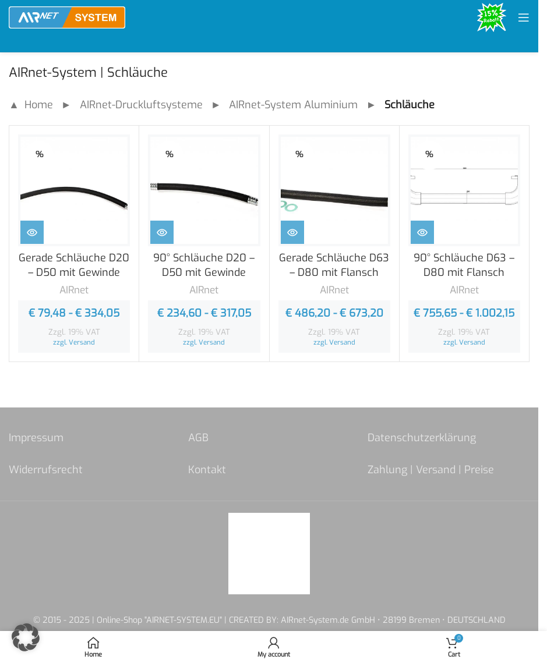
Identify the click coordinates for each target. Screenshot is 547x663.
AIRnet (74, 290)
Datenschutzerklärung (422, 438)
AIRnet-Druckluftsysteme (141, 105)
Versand (82, 342)
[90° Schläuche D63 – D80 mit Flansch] (464, 190)
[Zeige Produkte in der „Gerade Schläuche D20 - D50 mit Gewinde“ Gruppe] (32, 232)
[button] (25, 637)
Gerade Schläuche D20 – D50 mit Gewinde (74, 265)
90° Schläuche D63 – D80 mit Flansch (464, 265)
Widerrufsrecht (46, 470)
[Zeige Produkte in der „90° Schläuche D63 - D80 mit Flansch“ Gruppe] (422, 232)
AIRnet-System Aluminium (293, 105)
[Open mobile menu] (523, 17)
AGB (198, 438)
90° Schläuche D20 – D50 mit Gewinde (204, 265)
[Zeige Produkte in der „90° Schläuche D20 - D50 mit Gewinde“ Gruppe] (162, 232)
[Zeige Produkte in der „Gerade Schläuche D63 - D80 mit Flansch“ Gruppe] (292, 232)
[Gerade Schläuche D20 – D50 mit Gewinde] (74, 190)
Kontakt (207, 470)
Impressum (36, 438)
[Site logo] (67, 17)
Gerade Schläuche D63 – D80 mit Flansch (334, 265)
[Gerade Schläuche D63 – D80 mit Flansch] (334, 190)
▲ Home (31, 105)
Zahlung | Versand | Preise (431, 470)
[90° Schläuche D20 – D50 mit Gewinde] (203, 190)
